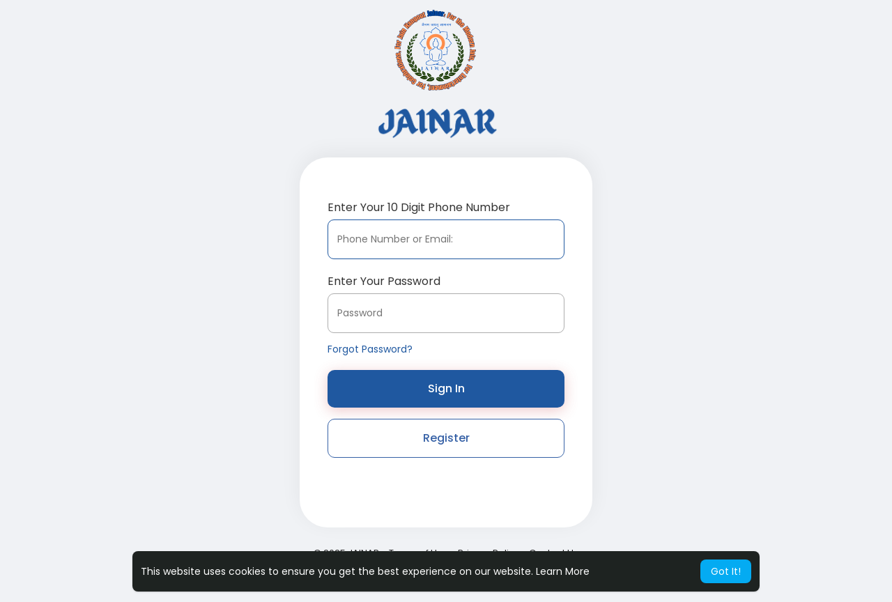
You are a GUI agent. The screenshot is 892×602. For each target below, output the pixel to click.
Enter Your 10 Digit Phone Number (419, 207)
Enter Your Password (384, 281)
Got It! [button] (726, 571)
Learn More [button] (563, 571)
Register (446, 438)
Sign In (446, 388)
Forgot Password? (370, 349)
